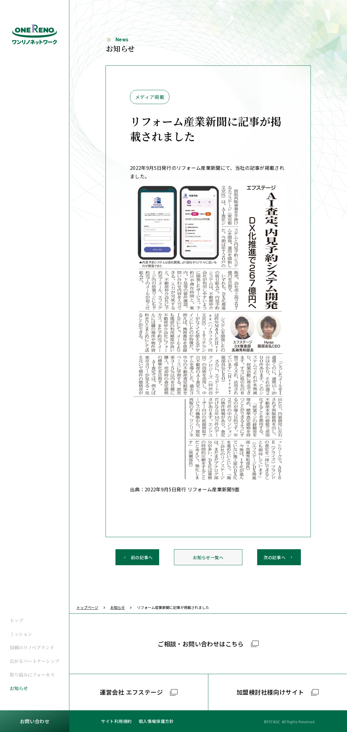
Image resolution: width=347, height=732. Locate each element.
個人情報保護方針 (156, 721)
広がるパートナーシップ (34, 661)
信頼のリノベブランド (32, 647)
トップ (16, 620)
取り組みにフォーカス (32, 674)
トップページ (87, 607)
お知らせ (19, 688)
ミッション (21, 634)
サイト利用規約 (116, 721)
